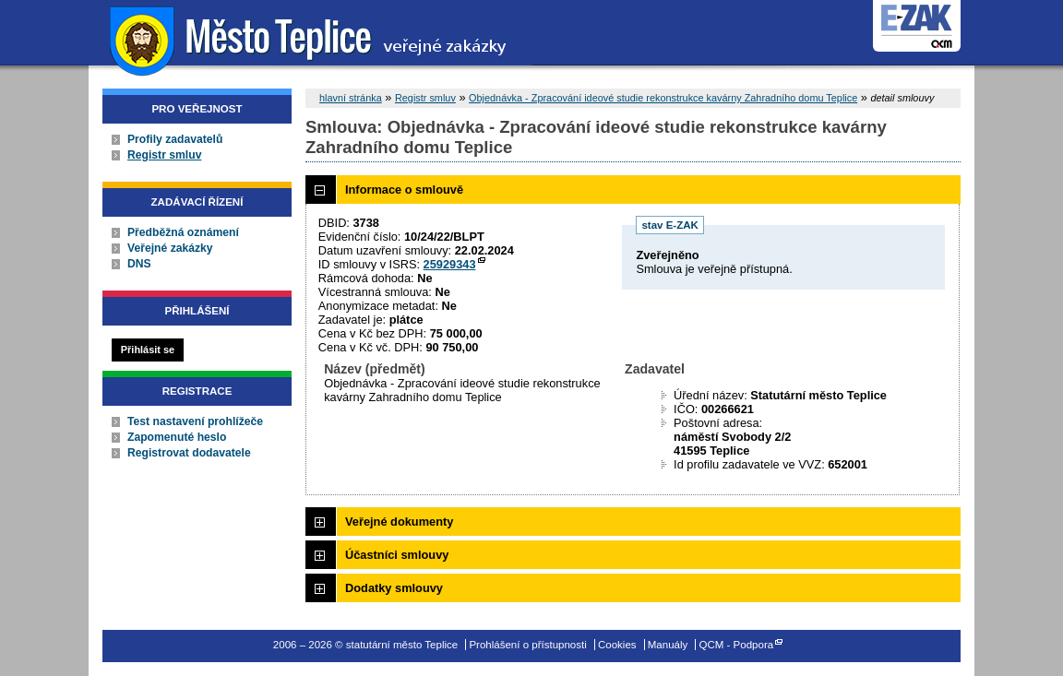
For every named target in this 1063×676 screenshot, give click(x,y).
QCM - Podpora (736, 644)
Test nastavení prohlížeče (195, 421)
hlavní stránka (350, 97)
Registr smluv (164, 154)
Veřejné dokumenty (399, 521)
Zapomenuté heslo (176, 437)
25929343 (450, 264)
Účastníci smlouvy (396, 555)
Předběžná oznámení (183, 232)
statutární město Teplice (310, 39)
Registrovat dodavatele (189, 452)
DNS (139, 263)
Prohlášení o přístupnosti (527, 644)
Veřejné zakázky (170, 248)
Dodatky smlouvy (394, 588)
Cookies (617, 644)
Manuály (668, 644)
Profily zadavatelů (174, 139)
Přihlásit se (147, 349)
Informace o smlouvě (404, 189)
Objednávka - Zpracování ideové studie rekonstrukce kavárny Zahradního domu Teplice (663, 97)
